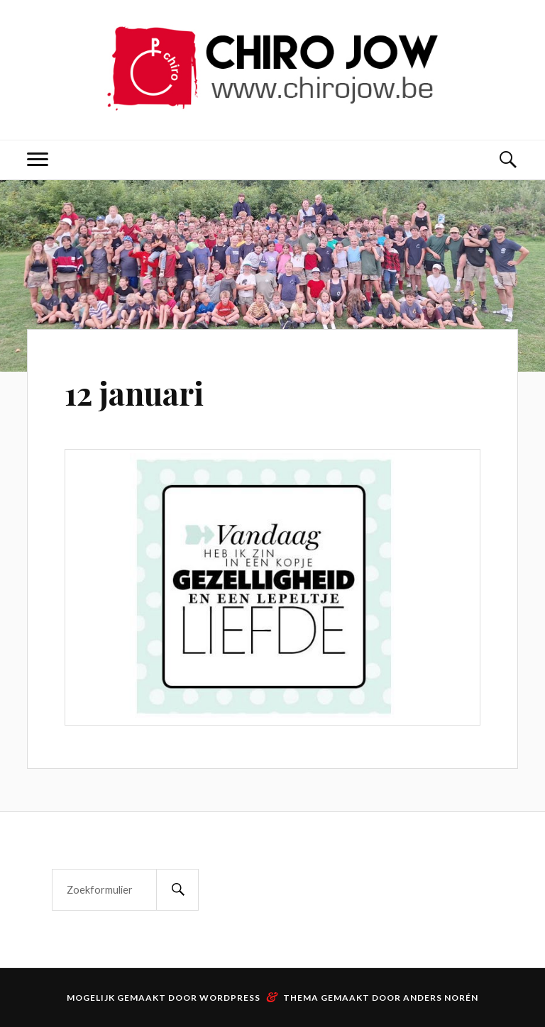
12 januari (134, 392)
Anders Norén (440, 997)
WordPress (229, 997)
